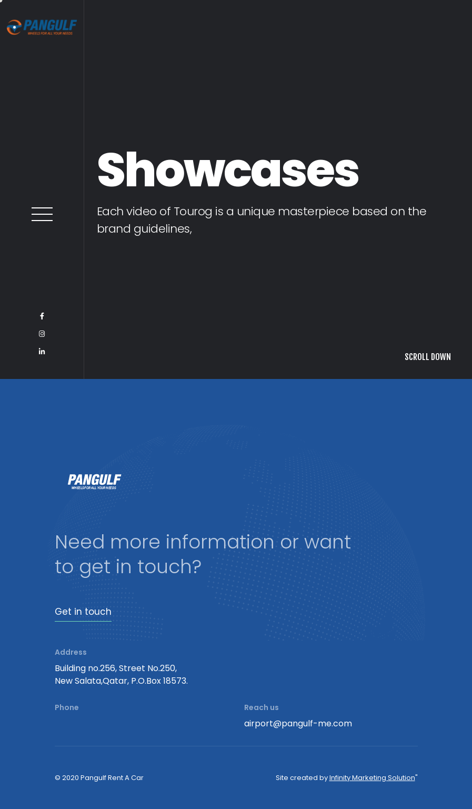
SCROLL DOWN (428, 357)
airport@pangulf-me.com (298, 723)
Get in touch (83, 611)
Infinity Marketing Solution (372, 778)
